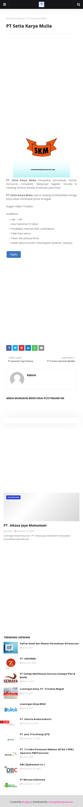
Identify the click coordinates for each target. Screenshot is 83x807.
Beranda (10, 18)
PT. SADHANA (28, 658)
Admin (31, 375)
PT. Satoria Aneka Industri (35, 719)
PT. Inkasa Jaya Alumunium (25, 525)
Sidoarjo (21, 18)
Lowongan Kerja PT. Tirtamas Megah (42, 688)
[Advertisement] (41, 75)
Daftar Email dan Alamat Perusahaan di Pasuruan (49, 643)
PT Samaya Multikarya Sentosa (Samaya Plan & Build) (47, 675)
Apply (13, 254)
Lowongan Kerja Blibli (33, 704)
